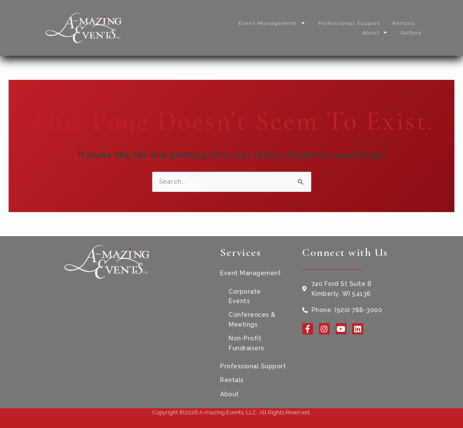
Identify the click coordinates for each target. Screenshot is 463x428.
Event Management (272, 23)
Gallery (411, 33)
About (375, 32)
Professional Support (349, 23)
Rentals (403, 23)
